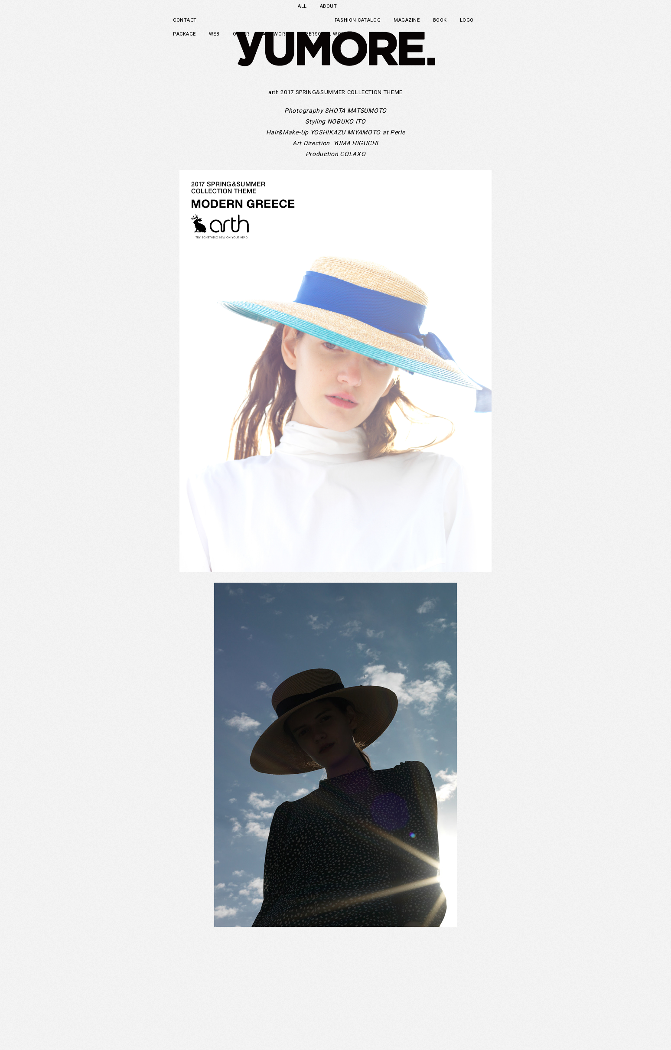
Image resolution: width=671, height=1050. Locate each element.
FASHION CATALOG (358, 20)
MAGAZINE (407, 20)
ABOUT (328, 6)
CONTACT (185, 20)
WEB (214, 34)
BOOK (440, 20)
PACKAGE (184, 34)
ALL (302, 6)
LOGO (467, 20)
